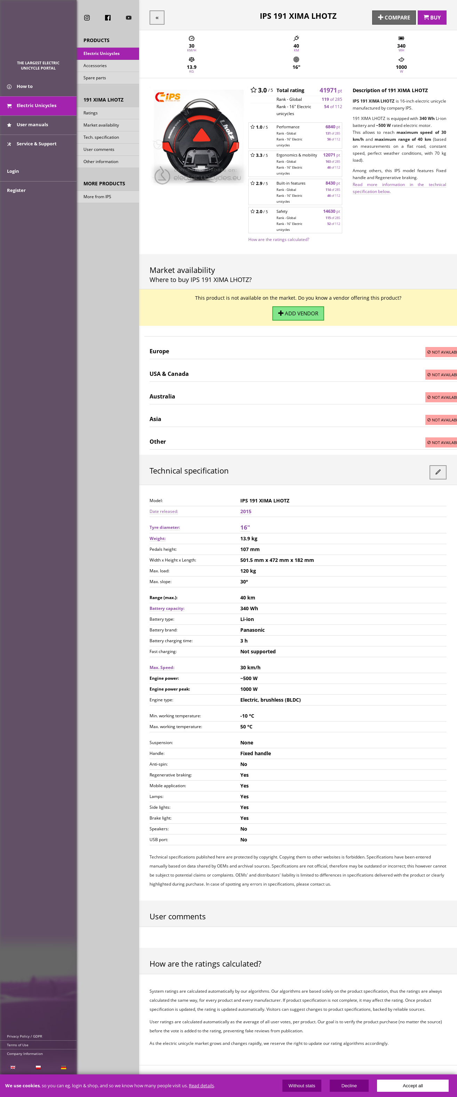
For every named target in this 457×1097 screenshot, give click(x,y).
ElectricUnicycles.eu (38, 33)
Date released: (164, 505)
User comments (98, 151)
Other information (100, 163)
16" (245, 521)
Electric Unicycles (101, 55)
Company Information (25, 1053)
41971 (331, 88)
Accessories (95, 67)
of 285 (332, 97)
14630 (331, 209)
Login (13, 187)
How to (20, 93)
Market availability (101, 127)
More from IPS (97, 198)
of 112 (333, 104)
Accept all (413, 1085)
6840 (333, 125)
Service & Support (32, 150)
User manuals (27, 131)
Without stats (301, 1085)
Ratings (90, 115)
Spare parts (94, 79)
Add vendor (298, 310)
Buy (432, 16)
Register (16, 206)
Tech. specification (101, 139)
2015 (245, 505)
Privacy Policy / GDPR (24, 1036)
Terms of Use (18, 1044)
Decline (349, 1085)
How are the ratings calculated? (278, 237)
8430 (333, 181)
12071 (331, 153)
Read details (201, 1086)
